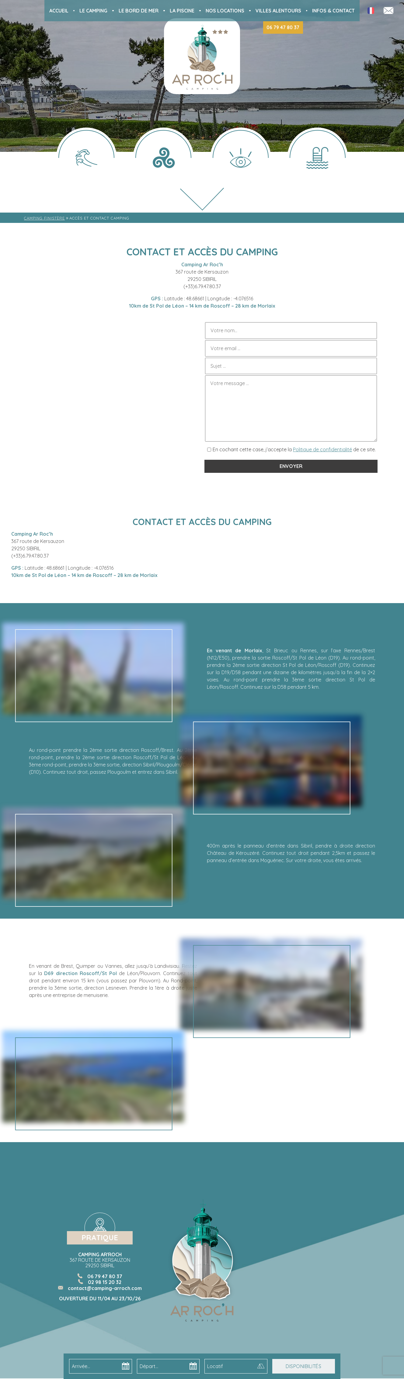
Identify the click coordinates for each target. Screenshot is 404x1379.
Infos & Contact (333, 11)
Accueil (58, 11)
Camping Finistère (44, 218)
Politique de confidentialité (322, 449)
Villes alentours (278, 11)
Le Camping (93, 11)
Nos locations (225, 11)
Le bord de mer (138, 11)
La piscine (182, 11)
